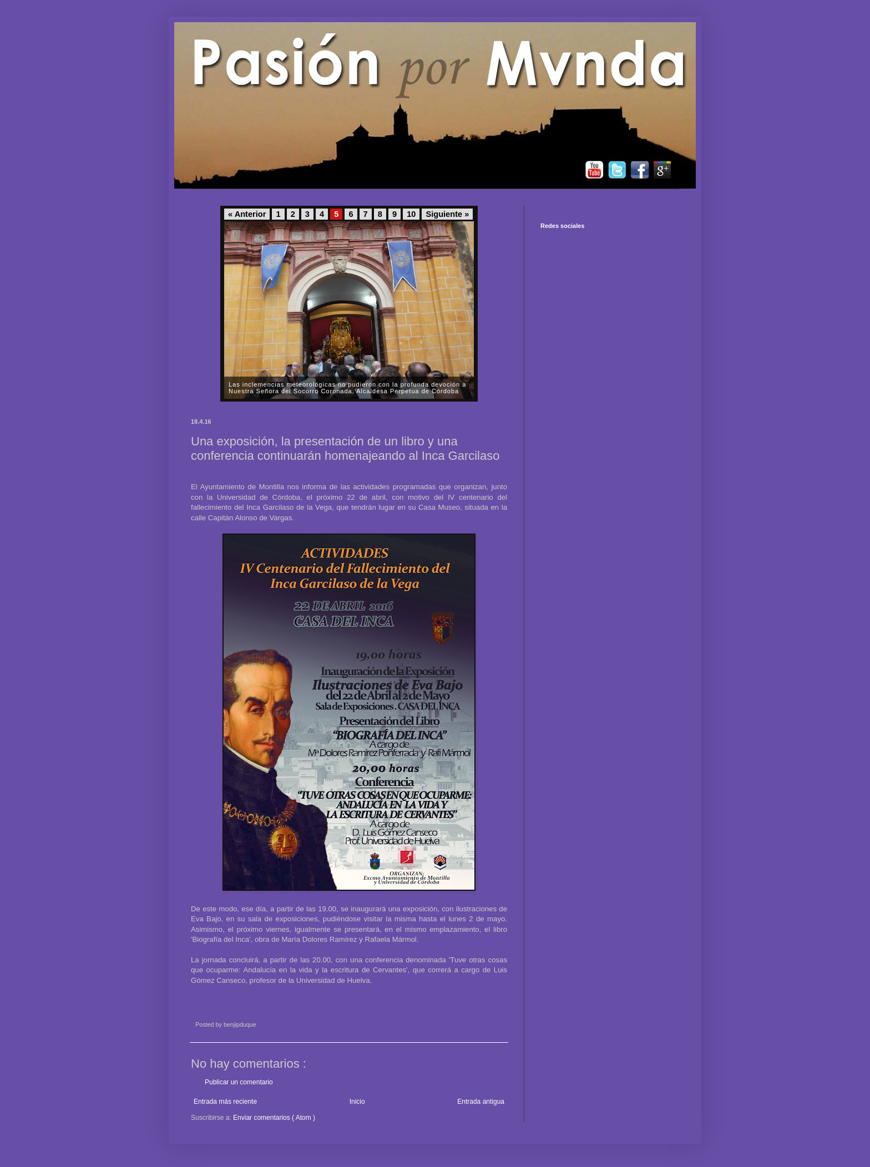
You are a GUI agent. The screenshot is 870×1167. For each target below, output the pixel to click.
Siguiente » (447, 214)
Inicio (357, 1101)
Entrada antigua (480, 1101)
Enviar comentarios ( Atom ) (274, 1118)
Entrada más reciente (225, 1101)
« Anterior (247, 214)
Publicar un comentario (239, 1082)
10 (411, 214)
